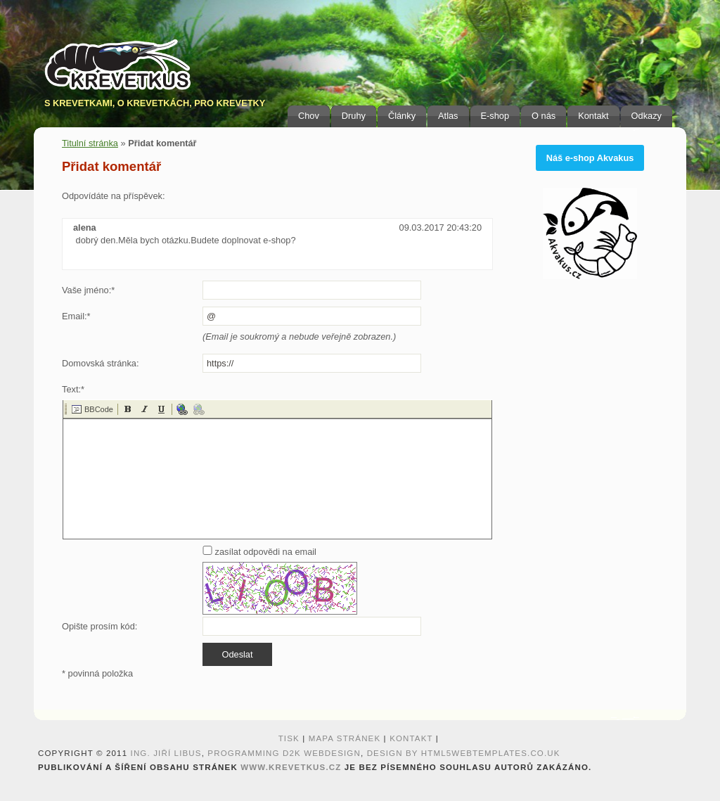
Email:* (76, 316)
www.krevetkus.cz (290, 767)
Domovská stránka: (100, 363)
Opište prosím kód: (99, 626)
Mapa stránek (345, 738)
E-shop (495, 115)
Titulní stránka (90, 143)
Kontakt (593, 115)
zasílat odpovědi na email (259, 551)
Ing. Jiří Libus (166, 753)
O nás (543, 115)
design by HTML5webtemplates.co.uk (463, 753)
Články (402, 115)
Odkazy (646, 115)
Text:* (73, 389)
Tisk (289, 738)
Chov (308, 115)
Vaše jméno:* (88, 290)
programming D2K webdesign (284, 753)
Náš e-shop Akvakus (590, 158)
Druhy (354, 115)
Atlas (448, 115)
